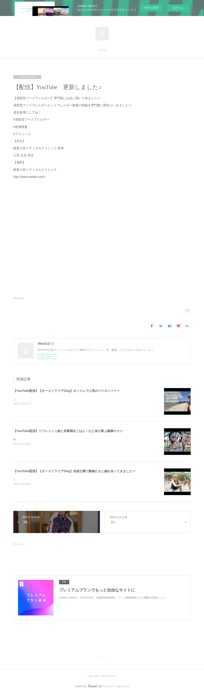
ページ (102, 50)
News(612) (18, 298)
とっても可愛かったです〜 (29, 479)
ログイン (178, 8)
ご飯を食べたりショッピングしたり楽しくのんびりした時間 (49, 399)
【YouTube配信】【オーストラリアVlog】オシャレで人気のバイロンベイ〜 (66, 391)
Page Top (102, 658)
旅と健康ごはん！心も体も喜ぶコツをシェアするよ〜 (45, 439)
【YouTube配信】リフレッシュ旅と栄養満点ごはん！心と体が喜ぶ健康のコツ (68, 431)
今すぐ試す (152, 7)
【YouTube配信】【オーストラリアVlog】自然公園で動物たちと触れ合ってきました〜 (74, 471)
